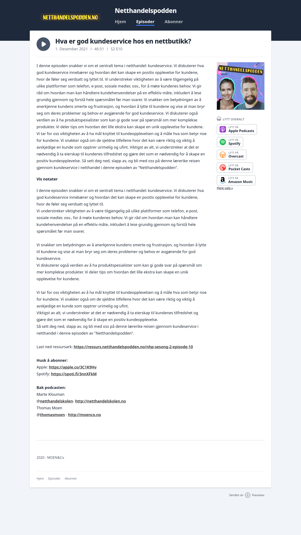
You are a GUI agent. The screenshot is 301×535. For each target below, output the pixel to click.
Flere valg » (225, 188)
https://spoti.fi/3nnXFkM (74, 373)
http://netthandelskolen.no (100, 401)
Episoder (145, 22)
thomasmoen (52, 414)
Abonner (174, 22)
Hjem (120, 22)
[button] (43, 44)
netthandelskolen (56, 401)
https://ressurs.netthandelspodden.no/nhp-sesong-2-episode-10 (133, 346)
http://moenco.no (84, 414)
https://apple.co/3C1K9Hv (73, 367)
